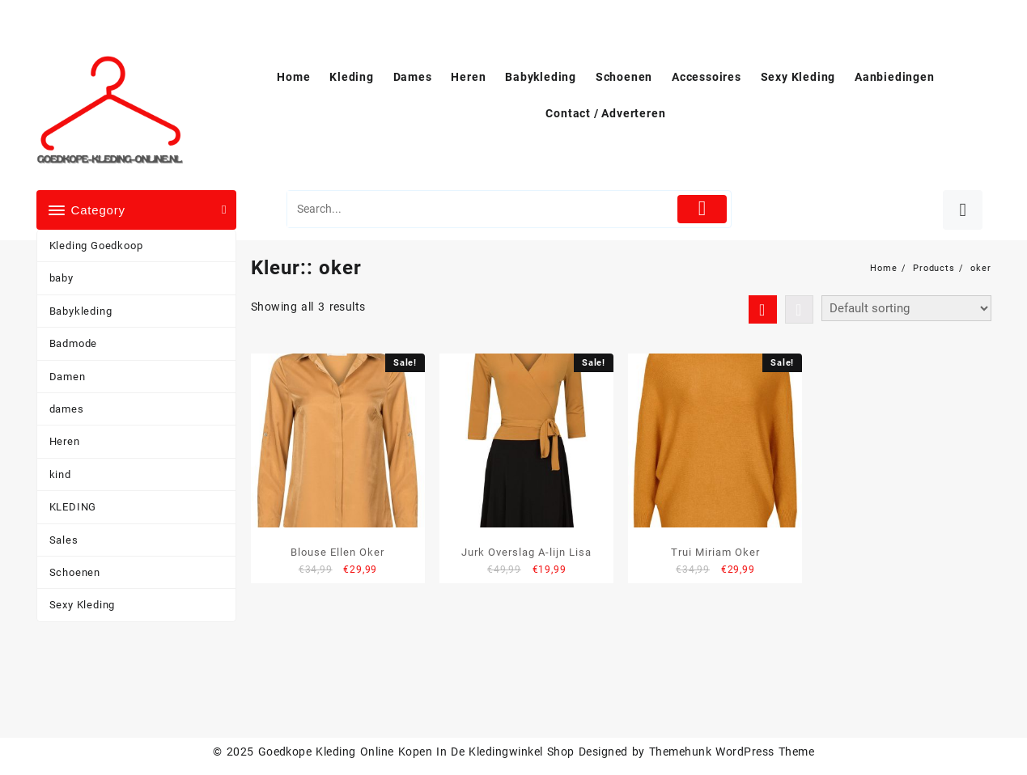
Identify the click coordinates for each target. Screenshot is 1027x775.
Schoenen (74, 572)
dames (66, 409)
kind (60, 474)
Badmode (73, 343)
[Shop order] (906, 308)
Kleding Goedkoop (96, 245)
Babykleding (80, 311)
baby (61, 278)
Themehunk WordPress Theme (731, 751)
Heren (64, 441)
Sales (64, 540)
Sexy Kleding (82, 605)
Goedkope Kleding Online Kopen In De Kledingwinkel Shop (416, 751)
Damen (67, 377)
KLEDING (73, 507)
